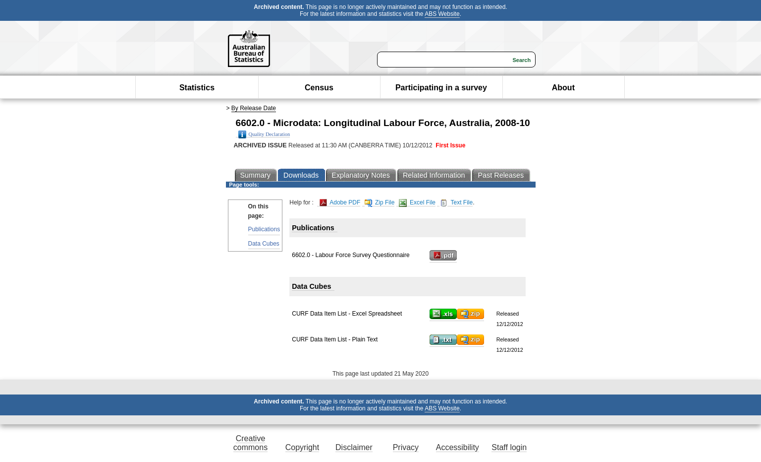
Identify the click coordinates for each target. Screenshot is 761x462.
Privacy (406, 447)
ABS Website (442, 13)
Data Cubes (263, 243)
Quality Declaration (264, 134)
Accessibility (457, 447)
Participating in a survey (441, 87)
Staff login (509, 447)
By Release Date (253, 108)
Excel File (417, 202)
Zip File (380, 202)
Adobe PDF (340, 202)
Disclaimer (354, 447)
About (563, 87)
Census (319, 87)
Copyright (302, 447)
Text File (456, 202)
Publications (264, 229)
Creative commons (250, 443)
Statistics (197, 87)
